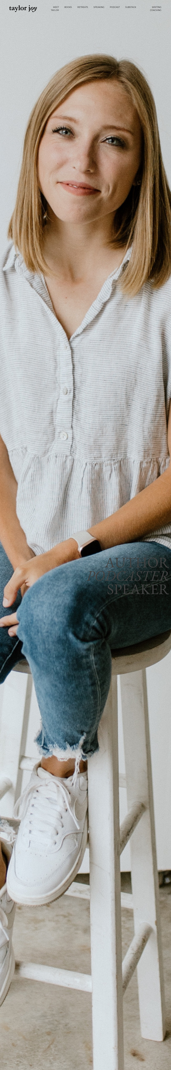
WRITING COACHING (155, 8)
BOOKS (68, 7)
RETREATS (82, 7)
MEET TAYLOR (55, 8)
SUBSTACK (130, 7)
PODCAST (115, 7)
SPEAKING (99, 7)
